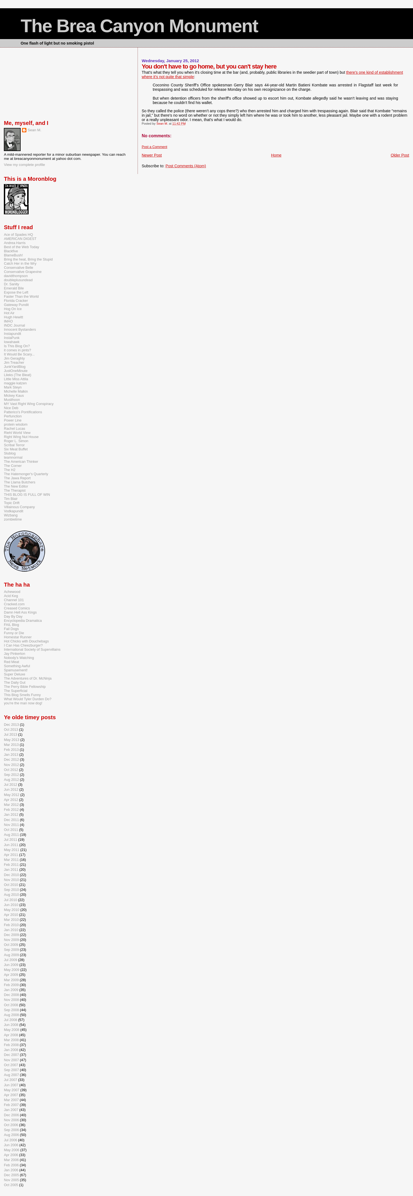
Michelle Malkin (16, 391)
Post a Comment (154, 147)
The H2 (9, 470)
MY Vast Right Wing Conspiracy (28, 404)
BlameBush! (13, 255)
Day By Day (13, 616)
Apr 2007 (11, 1095)
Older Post (400, 155)
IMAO (8, 321)
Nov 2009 (11, 940)
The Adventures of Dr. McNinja (27, 678)
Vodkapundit (13, 511)
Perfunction (13, 416)
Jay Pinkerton (14, 654)
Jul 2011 (10, 840)
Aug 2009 (11, 955)
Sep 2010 (11, 890)
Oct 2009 (11, 945)
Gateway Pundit (16, 305)
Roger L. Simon (16, 441)
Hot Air (9, 313)
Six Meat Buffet (16, 449)
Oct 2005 (11, 1185)
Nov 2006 (11, 1120)
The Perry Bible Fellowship (25, 687)
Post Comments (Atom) (185, 166)
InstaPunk (12, 338)
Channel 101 (14, 600)
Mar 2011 (11, 860)
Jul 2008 (10, 1020)
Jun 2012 (11, 789)
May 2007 (11, 1090)
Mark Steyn (13, 387)
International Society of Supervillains (32, 649)
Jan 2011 (11, 869)
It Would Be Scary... (19, 354)
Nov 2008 (11, 1000)
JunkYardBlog (15, 367)
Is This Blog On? (17, 346)
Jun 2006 (11, 1145)
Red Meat (11, 662)
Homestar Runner (18, 637)
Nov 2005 (11, 1180)
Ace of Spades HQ (18, 234)
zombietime (13, 519)
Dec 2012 (11, 759)
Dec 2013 (11, 724)
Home (276, 155)
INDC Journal (14, 325)
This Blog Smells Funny (22, 695)
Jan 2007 (11, 1110)
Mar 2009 (11, 980)
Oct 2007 (11, 1065)
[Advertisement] (31, 82)
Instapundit (12, 334)
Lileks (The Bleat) (17, 375)
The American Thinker (21, 461)
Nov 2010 (11, 880)
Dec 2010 (11, 875)
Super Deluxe (14, 674)
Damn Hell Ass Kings (20, 612)
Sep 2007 (11, 1070)
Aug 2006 (11, 1135)
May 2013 (11, 740)
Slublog (10, 453)
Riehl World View (17, 433)
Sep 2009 (11, 950)
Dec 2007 (11, 1055)
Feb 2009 (11, 985)
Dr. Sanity (11, 284)
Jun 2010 (11, 905)
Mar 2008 (11, 1040)
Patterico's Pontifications (23, 412)
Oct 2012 (11, 770)
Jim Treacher (14, 362)
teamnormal (13, 457)
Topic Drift (12, 503)
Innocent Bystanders (20, 329)
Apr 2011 (11, 855)
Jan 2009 (11, 990)
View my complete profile (24, 165)
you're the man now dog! (23, 703)
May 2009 (11, 970)
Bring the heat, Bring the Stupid (28, 259)
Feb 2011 (11, 865)
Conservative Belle (18, 268)
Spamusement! (16, 670)
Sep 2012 (11, 775)
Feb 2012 (11, 810)
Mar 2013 (11, 745)
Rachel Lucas (14, 428)
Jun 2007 (11, 1085)
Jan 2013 (11, 754)
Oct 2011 (11, 830)
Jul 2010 (10, 900)
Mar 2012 (11, 805)
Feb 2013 (11, 750)
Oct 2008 (11, 1005)
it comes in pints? (17, 350)
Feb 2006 (11, 1165)
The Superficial (15, 691)
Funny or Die (14, 633)
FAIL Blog (11, 625)
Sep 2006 (11, 1130)
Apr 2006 (11, 1155)
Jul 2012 (10, 784)
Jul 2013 (10, 734)
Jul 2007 (10, 1080)
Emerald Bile (14, 288)
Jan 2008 (11, 1050)
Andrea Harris (15, 243)
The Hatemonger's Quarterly (26, 474)
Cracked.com (14, 604)
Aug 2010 (11, 895)
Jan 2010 (11, 930)
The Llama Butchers (19, 482)
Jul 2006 (10, 1140)
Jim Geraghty (14, 358)
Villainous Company (19, 507)
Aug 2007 (11, 1075)
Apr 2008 (11, 1035)
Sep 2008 (11, 1010)
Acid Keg (11, 596)
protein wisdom (16, 424)
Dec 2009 (11, 935)
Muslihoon (12, 400)
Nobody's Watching (19, 658)
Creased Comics (17, 608)
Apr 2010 (11, 915)
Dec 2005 (11, 1175)
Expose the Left (16, 292)
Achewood (12, 592)
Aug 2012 (11, 780)
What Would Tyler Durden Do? (27, 699)
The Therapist (15, 490)
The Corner (13, 466)
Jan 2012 (11, 814)
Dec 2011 (11, 820)
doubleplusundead (18, 280)
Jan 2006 (11, 1170)
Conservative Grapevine (23, 272)
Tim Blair (11, 499)
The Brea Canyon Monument (139, 25)
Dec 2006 (11, 1115)
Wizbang (11, 515)
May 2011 (11, 850)
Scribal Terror (14, 445)
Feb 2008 (11, 1045)
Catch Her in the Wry (20, 263)
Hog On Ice (13, 309)
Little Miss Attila (16, 379)
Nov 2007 (11, 1060)
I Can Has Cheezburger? (23, 645)
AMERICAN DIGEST (20, 239)
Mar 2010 (11, 920)
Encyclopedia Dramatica (23, 620)
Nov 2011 (11, 825)
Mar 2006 (11, 1160)
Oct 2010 (11, 885)
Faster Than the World (21, 296)
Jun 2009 (11, 965)
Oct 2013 (11, 729)
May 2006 (11, 1150)
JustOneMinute (16, 371)
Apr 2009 (11, 975)
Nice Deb (11, 408)
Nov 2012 (11, 765)
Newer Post (152, 155)
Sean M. (34, 130)
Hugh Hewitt (13, 317)
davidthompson (16, 276)
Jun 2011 (11, 845)
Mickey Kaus (14, 395)
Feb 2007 (11, 1105)
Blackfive (11, 251)
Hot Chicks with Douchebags (26, 641)
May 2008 (11, 1030)
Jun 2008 (11, 1025)
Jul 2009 (10, 960)
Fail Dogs (11, 629)
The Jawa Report (17, 478)
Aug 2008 (11, 1015)
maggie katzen (15, 383)
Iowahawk (12, 342)
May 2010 (11, 910)
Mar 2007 (11, 1100)
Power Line (12, 420)
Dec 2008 (11, 995)
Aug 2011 (11, 835)
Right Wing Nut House (21, 437)
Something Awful (17, 666)
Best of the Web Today (21, 247)
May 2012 (11, 795)
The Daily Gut (14, 682)
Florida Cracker (16, 301)
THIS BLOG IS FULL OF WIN (27, 494)
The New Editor (16, 486)
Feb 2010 (11, 925)
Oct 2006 (11, 1125)
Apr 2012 (11, 800)
